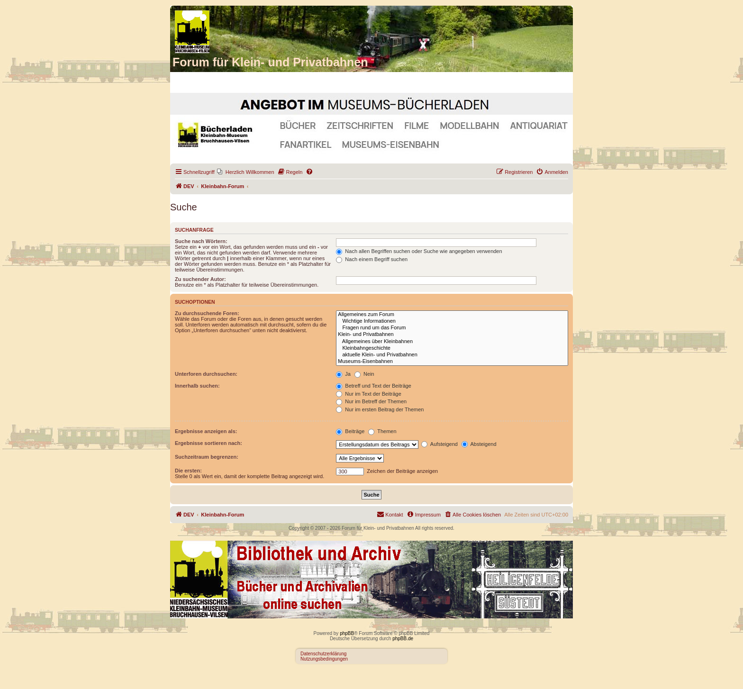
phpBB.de (402, 638)
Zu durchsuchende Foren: (207, 313)
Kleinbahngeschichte (452, 348)
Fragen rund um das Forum (452, 328)
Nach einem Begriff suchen (372, 259)
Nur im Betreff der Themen (371, 401)
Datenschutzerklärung (323, 653)
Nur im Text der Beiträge (368, 394)
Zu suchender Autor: (200, 279)
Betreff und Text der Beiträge (373, 386)
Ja (343, 374)
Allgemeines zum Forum (452, 314)
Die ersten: (188, 470)
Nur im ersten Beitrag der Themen (380, 409)
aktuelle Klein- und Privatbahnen (452, 355)
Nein (364, 374)
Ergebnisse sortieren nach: (208, 443)
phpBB (347, 633)
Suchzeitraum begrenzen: (206, 457)
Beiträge (350, 431)
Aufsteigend (439, 444)
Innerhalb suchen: (197, 386)
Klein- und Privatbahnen (452, 334)
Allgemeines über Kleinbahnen (452, 341)
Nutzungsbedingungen (324, 659)
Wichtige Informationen (452, 321)
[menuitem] (245, 172)
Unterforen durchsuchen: (206, 374)
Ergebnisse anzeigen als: (206, 431)
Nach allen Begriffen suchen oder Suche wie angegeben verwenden (419, 251)
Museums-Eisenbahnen (452, 361)
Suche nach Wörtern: (201, 241)
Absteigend (479, 444)
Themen (382, 431)
